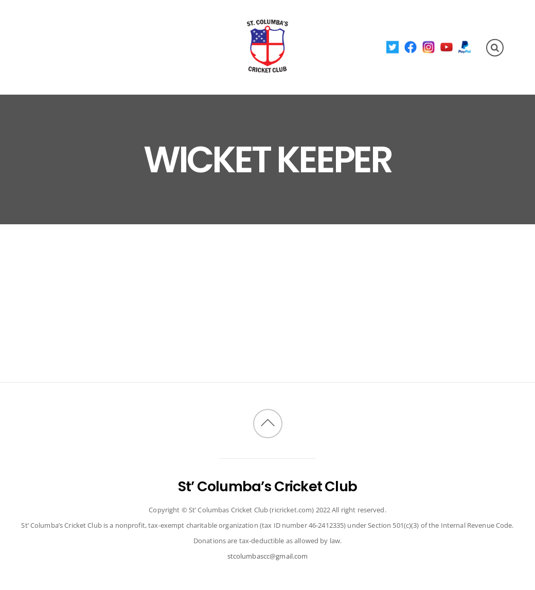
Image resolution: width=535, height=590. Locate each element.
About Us (52, 27)
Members (156, 27)
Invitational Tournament (92, 64)
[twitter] (392, 46)
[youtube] (446, 46)
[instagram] (428, 46)
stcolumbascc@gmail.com (267, 556)
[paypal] (464, 46)
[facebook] (410, 46)
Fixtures (104, 27)
